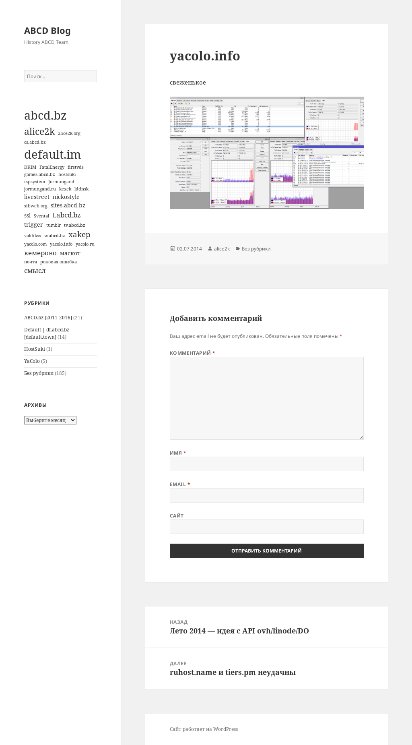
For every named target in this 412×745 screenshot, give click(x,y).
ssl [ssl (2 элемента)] (27, 215)
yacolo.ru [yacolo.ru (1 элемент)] (85, 244)
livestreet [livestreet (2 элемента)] (36, 197)
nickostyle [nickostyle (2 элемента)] (66, 197)
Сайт (177, 515)
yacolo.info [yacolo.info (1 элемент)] (61, 244)
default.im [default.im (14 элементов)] (52, 154)
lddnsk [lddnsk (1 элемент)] (81, 189)
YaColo (32, 361)
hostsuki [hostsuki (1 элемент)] (67, 174)
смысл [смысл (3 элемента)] (35, 270)
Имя (178, 452)
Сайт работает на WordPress (204, 729)
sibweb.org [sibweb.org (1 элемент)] (35, 206)
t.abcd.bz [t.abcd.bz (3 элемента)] (66, 214)
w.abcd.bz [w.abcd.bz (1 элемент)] (54, 235)
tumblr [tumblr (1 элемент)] (53, 225)
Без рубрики (39, 373)
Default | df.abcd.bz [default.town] (46, 333)
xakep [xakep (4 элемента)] (79, 234)
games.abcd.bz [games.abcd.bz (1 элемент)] (39, 174)
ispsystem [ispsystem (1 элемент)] (34, 181)
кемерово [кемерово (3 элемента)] (40, 252)
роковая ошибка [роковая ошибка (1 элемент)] (58, 262)
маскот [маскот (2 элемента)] (70, 253)
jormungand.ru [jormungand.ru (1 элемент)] (40, 189)
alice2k (222, 248)
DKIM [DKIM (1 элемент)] (30, 167)
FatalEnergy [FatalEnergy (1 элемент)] (51, 167)
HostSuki (34, 349)
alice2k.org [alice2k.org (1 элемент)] (69, 133)
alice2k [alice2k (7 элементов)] (39, 131)
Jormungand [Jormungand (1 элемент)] (61, 181)
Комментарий (193, 353)
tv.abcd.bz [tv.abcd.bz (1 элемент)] (74, 225)
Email (180, 484)
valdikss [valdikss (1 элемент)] (32, 235)
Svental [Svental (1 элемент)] (41, 216)
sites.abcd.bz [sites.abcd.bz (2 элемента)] (68, 205)
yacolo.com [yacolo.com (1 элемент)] (35, 244)
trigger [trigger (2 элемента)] (33, 224)
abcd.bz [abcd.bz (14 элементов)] (45, 115)
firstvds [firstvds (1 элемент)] (76, 167)
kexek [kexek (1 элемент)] (65, 189)
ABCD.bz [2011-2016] (48, 317)
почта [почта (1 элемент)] (30, 262)
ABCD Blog (47, 30)
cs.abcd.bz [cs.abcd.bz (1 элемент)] (35, 142)
